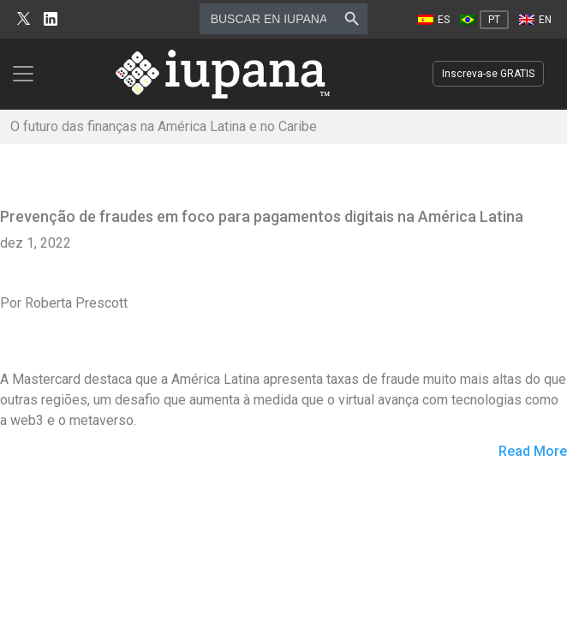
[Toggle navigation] (28, 73)
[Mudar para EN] (535, 20)
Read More (532, 452)
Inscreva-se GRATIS (488, 74)
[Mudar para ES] (434, 20)
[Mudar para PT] (484, 20)
